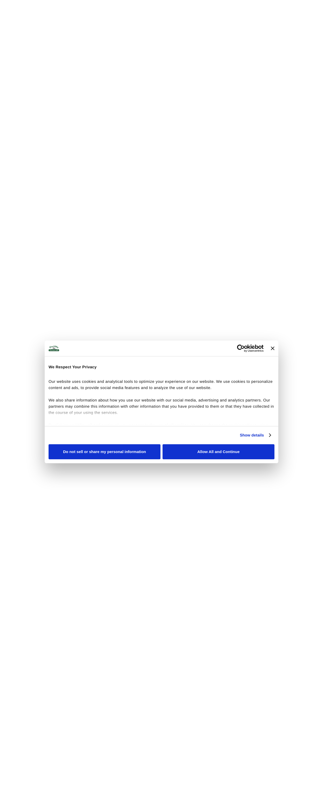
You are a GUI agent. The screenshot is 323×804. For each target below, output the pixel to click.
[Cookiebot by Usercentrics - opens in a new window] (241, 348)
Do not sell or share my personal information (104, 451)
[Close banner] (272, 348)
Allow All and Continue (218, 451)
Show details (252, 435)
